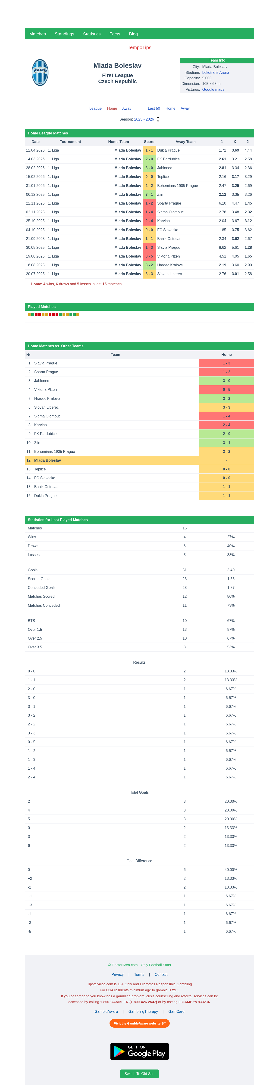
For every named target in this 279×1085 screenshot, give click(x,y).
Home (171, 108)
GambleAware (106, 1011)
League (95, 108)
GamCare (176, 1011)
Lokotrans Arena (215, 73)
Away (126, 108)
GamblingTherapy (143, 1011)
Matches (37, 33)
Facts (115, 33)
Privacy (118, 974)
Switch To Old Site (140, 1074)
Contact (161, 974)
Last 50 (154, 108)
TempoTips (139, 47)
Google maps (213, 89)
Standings (64, 33)
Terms (139, 974)
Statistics (92, 33)
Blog (133, 33)
